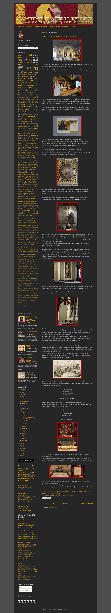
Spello (36, 188)
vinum (32, 297)
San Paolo (30, 188)
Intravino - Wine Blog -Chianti (26, 525)
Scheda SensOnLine (24, 506)
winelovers (23, 148)
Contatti (73, 26)
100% (19, 97)
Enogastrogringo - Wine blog (26, 478)
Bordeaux (23, 128)
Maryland (20, 167)
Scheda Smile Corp (23, 558)
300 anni (52, 491)
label (29, 126)
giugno (24, 428)
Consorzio (35, 92)
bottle (26, 109)
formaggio (27, 157)
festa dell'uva (32, 130)
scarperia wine (23, 290)
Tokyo (33, 154)
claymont (26, 263)
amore (26, 194)
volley (19, 181)
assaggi (20, 71)
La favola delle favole (27, 230)
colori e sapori (33, 74)
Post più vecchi (87, 503)
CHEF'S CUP (26, 181)
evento (84, 491)
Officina (27, 239)
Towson (34, 247)
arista (26, 252)
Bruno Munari (24, 217)
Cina (36, 102)
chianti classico (32, 261)
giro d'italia (30, 270)
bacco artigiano (33, 104)
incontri (23, 69)
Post (21, 587)
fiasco (27, 135)
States (30, 90)
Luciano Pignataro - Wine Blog (26, 530)
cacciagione (28, 143)
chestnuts (33, 196)
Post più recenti (48, 503)
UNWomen (20, 249)
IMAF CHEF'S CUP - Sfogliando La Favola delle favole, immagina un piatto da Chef (31, 319)
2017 (21, 394)
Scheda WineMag (23, 508)
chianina (20, 198)
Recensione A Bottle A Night (25, 491)
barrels (19, 256)
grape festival (34, 135)
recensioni (32, 84)
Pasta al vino (21, 241)
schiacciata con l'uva (33, 290)
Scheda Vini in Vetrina (24, 561)
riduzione (31, 285)
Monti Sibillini (30, 237)
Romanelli (21, 113)
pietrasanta (28, 206)
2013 (21, 448)
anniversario (58, 491)
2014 (21, 445)
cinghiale (20, 263)
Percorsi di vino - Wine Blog (25, 476)
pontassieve (28, 114)
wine (59, 493)
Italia (31, 80)
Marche (20, 235)
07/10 (25, 413)
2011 (21, 453)
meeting (24, 72)
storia (47, 493)
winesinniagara (23, 300)
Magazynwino (23, 234)
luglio (23, 426)
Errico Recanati (32, 222)
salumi (25, 288)
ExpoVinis (35, 183)
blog (32, 256)
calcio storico (21, 259)
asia (25, 130)
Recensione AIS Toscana (25, 481)
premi (33, 89)
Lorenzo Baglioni (34, 232)
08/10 (25, 410)
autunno (22, 171)
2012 (21, 450)
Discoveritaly (32, 140)
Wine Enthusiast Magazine (26, 193)
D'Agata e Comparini (31, 220)
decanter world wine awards (26, 125)
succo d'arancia (34, 293)
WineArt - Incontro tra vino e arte (59, 26)
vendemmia (31, 116)
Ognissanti (33, 239)
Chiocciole (33, 217)
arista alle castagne (33, 252)
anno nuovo (31, 155)
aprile (23, 433)
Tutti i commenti (24, 590)
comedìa (27, 97)
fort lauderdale (34, 268)
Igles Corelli (22, 229)
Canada (33, 150)
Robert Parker (21, 188)
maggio (24, 431)
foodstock (22, 176)
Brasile (20, 150)
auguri (19, 142)
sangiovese (21, 102)
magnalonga (29, 137)
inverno (22, 178)
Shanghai (26, 154)
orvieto (19, 281)
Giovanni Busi (35, 227)
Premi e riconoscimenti (40, 26)
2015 (21, 443)
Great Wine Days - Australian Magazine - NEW (26, 469)
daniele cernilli (23, 264)
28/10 (25, 405)
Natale (34, 131)
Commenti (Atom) (52, 507)
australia (22, 254)
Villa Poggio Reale (25, 121)
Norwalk (22, 239)
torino (31, 295)
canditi (28, 259)
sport (36, 119)
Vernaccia (33, 191)
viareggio (20, 118)
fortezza (29, 176)
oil (21, 114)
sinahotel (33, 160)
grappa (19, 271)
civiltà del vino (23, 78)
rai (23, 285)
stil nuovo (28, 292)
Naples (36, 237)
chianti (68, 491)
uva (29, 131)
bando (64, 491)
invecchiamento (27, 203)
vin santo (22, 138)
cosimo (80, 491)
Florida (33, 106)
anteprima (24, 99)
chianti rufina (74, 491)
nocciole (32, 278)
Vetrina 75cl (21, 575)
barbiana (28, 254)
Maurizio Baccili (28, 94)
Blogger (66, 609)
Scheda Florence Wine (24, 501)
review (26, 160)
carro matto (29, 119)
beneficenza (28, 142)
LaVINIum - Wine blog (24, 483)
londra (30, 275)
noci (37, 278)
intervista (31, 273)
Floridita (24, 225)
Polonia (32, 241)
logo (35, 178)
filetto (24, 268)
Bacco (31, 215)
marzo (23, 435)
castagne (20, 261)
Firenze (89, 491)
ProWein (28, 133)
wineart (20, 87)
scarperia (36, 288)
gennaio (24, 440)
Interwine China (22, 152)
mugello (20, 147)
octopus (22, 280)
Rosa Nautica (33, 244)
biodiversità (26, 256)
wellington (22, 299)
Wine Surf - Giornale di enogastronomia (24, 488)
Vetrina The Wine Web (24, 497)
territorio (21, 82)
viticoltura (35, 126)
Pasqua (20, 133)
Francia (22, 164)
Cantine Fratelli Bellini (23, 306)
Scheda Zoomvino (23, 493)
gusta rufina (34, 99)
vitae (24, 213)
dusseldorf (20, 200)
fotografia (20, 201)
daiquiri (36, 263)
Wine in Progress (28, 251)
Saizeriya (30, 128)
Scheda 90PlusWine (23, 550)
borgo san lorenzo (27, 258)
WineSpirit (20, 194)
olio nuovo (28, 280)
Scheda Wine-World (23, 565)
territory (20, 85)
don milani (26, 266)
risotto (36, 285)
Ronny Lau (26, 244)
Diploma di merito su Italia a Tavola (27, 569)
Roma (29, 169)
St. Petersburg (27, 247)
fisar (28, 268)
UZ (34, 133)
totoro (23, 297)
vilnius (28, 297)
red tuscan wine (32, 71)
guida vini (34, 271)
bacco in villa (24, 123)
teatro (19, 162)
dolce (36, 174)
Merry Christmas (27, 235)
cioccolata (20, 135)
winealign (28, 299)
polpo (34, 206)
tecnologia (26, 295)
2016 (21, 397)
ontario (36, 205)
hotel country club (22, 273)
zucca (19, 302)
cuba (34, 143)
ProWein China (22, 169)
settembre (24, 424)
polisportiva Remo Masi (30, 159)
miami (19, 205)
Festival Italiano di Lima (23, 223)
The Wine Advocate (25, 189)
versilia (25, 162)
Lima (35, 152)
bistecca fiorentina (22, 174)
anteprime (35, 251)
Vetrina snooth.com (23, 577)
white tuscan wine (33, 162)
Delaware (20, 183)
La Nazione (35, 184)
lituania (25, 275)
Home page (21, 26)
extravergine (33, 200)
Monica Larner (24, 186)
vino (56, 493)
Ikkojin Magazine (31, 229)
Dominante (21, 90)
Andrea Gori (32, 148)
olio (27, 106)
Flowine (29, 225)
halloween (35, 176)
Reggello (33, 186)
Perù (19, 154)
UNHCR (27, 191)
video (19, 213)
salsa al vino (31, 208)
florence (20, 145)
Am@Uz (24, 76)
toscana (52, 493)
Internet (23, 104)
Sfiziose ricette (22, 89)
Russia (24, 246)
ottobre (24, 403)
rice (27, 285)
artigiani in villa (34, 194)
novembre (24, 401)
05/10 (25, 415)
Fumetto (21, 227)
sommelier (21, 96)
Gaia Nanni (27, 227)
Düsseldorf (28, 183)
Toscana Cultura (22, 520)
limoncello (28, 178)
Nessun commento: (67, 495)
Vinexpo (35, 121)
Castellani (23, 140)
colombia (33, 198)
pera (28, 283)
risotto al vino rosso (24, 287)
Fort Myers (35, 225)
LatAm (29, 152)
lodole (34, 203)
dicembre (24, 399)
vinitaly (32, 76)
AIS (33, 111)
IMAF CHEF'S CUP (32, 118)
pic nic (36, 137)
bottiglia (24, 101)
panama (22, 206)
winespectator (33, 300)
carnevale (34, 259)
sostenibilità (27, 147)
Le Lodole (33, 166)
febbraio (24, 438)
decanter (33, 123)
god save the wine (31, 201)
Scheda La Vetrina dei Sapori (26, 504)
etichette (29, 113)
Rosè (19, 246)
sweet (21, 295)
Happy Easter (30, 164)
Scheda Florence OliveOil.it (25, 552)
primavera (20, 208)
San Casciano (32, 246)
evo (27, 200)
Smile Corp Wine (22, 485)
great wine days (26, 271)
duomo (32, 266)
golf (35, 270)
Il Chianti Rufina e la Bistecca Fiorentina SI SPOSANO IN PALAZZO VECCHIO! (32, 360)
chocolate (20, 157)
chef (22, 106)
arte (31, 72)
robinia (31, 287)
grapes (22, 137)
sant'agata (20, 210)
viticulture (35, 147)
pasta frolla (22, 283)
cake (35, 258)
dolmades (20, 266)
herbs (19, 203)
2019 (29, 213)
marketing (20, 276)
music (36, 113)
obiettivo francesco (27, 205)
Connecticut (20, 220)
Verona (22, 119)
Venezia (31, 249)
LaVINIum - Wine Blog (24, 542)
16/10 (25, 408)
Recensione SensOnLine (25, 499)
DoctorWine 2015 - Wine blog (26, 472)
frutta (21, 270)
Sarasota (20, 247)
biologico (33, 172)
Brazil (26, 150)
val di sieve (33, 212)
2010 (21, 455)
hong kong (33, 145)
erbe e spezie (22, 126)
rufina (26, 67)
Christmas (20, 218)
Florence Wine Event (25, 184)
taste (23, 74)
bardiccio (34, 254)
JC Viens (26, 166)
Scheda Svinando (23, 495)
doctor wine (33, 264)
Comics (34, 181)
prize (36, 114)
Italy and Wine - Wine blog (25, 474)
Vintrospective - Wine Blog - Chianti (28, 536)
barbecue (22, 196)
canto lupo (31, 96)
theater (34, 179)
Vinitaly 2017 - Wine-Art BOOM (31, 332)
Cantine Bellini (25, 55)
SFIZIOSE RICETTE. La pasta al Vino (31, 373)
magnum (34, 157)
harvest (26, 145)
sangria (30, 288)
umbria (25, 212)
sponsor (24, 111)
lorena (35, 275)
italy (25, 84)
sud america (28, 179)
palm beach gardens (27, 281)
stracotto (34, 292)
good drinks (34, 109)
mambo (29, 82)
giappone (20, 108)
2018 (21, 392)
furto (25, 270)
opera (34, 280)
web (37, 297)
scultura (21, 292)
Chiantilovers (30, 87)
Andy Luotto (25, 215)
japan (32, 101)
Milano (27, 167)
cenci (26, 261)
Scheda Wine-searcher (24, 510)
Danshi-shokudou (22, 222)
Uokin (26, 249)
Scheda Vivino (22, 563)
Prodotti (29, 26)
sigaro (28, 210)
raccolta (20, 160)
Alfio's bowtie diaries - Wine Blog (27, 544)
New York (33, 167)
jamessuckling (21, 131)
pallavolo (20, 179)
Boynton (36, 215)
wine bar (29, 138)
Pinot (27, 241)
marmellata (27, 276)
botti (28, 196)
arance (21, 252)
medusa (34, 276)
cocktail (27, 198)
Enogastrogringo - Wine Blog (26, 534)
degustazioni (30, 85)
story (22, 116)
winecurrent (35, 299)
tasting (36, 97)
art (37, 72)
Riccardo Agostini (26, 242)
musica (29, 108)
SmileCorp (35, 169)
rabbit (32, 283)
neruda (19, 278)
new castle (25, 278)
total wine (26, 92)
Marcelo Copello (32, 234)
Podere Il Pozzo (25, 62)
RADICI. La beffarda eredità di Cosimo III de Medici (59, 36)
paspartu (36, 281)
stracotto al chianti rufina (23, 293)
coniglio (31, 263)
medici (44, 493)
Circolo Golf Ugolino (31, 218)
